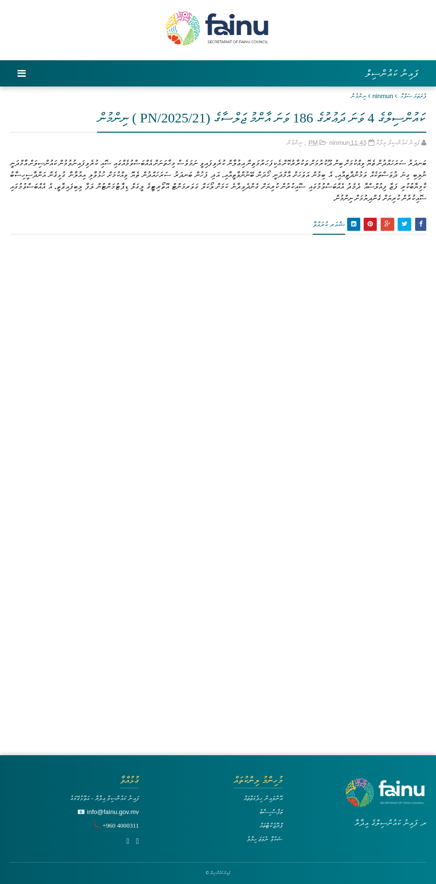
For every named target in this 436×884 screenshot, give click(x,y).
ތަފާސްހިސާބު (271, 811)
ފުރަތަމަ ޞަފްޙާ (413, 96)
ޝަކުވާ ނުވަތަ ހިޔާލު (265, 839)
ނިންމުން (359, 96)
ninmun (382, 96)
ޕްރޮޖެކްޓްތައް (271, 825)
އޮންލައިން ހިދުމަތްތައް (263, 798)
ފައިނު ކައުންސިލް (392, 73)
